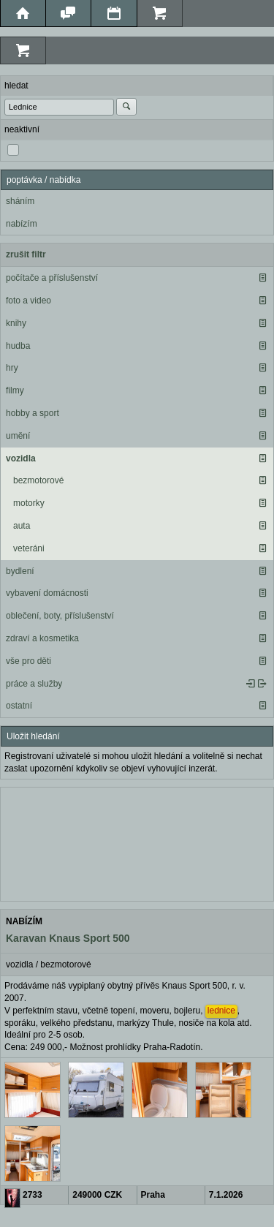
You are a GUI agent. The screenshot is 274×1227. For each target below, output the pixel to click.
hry (12, 368)
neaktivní (21, 129)
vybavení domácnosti (47, 593)
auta (21, 526)
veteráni (29, 548)
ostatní (19, 706)
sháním (20, 201)
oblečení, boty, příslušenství (60, 616)
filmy (15, 390)
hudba (18, 346)
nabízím (21, 224)
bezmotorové (38, 480)
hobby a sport (32, 413)
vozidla (21, 458)
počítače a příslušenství (52, 278)
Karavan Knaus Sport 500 (68, 938)
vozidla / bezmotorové (48, 964)
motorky (29, 503)
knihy (16, 323)
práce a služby (34, 684)
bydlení (20, 571)
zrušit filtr (26, 254)
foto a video (28, 300)
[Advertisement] (137, 842)
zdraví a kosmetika (42, 638)
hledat (16, 85)
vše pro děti (28, 661)
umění (18, 436)
